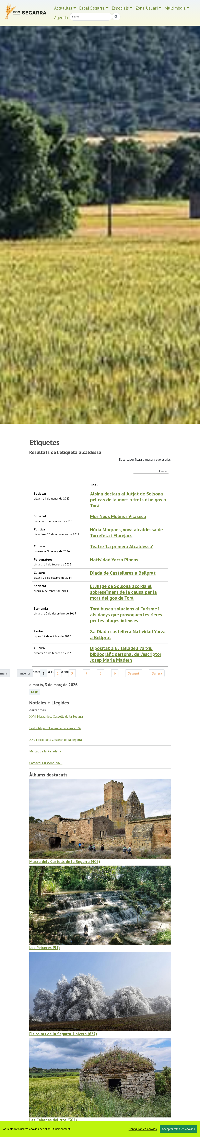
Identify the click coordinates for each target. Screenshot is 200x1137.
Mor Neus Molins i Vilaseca (88, 512)
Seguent (133, 687)
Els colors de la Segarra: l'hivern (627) (63, 1047)
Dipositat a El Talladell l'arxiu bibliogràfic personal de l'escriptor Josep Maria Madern (105, 669)
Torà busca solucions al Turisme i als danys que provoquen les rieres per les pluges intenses (109, 628)
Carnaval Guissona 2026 (45, 776)
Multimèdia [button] (175, 8)
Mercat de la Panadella (45, 765)
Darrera (157, 687)
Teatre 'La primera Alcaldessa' (91, 553)
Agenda (61, 17)
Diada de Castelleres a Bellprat (93, 589)
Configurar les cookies (143, 1129)
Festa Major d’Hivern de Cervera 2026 (55, 742)
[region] (100, 1129)
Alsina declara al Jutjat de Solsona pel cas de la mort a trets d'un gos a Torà (110, 497)
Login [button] (34, 705)
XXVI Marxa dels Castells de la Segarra (56, 730)
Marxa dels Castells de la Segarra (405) (64, 875)
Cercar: (150, 474)
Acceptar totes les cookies (178, 1129)
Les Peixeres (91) (44, 961)
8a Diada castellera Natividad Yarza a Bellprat (109, 648)
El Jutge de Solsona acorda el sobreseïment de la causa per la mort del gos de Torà (111, 610)
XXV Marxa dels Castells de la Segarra (55, 753)
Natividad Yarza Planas (84, 571)
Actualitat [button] (63, 8)
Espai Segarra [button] (92, 8)
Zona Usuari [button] (147, 8)
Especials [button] (120, 8)
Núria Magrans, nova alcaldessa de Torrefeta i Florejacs (108, 533)
